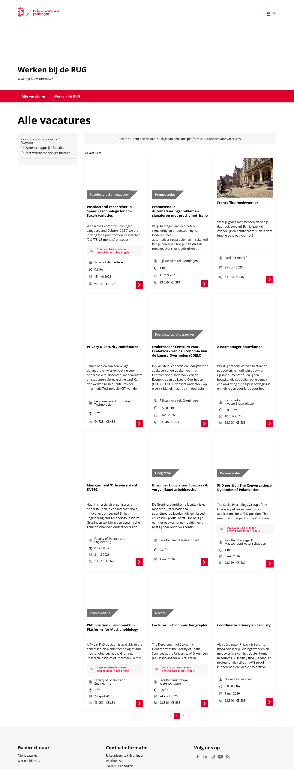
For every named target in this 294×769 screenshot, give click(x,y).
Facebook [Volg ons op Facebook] (198, 739)
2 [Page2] (183, 699)
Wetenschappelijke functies (45, 148)
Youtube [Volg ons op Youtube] (220, 739)
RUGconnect (209, 139)
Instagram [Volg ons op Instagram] (213, 739)
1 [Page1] (177, 699)
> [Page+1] (189, 699)
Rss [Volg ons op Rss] (228, 739)
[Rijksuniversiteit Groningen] (38, 13)
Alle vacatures (34, 96)
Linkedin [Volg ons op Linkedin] (205, 739)
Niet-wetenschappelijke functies (48, 153)
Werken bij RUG (67, 96)
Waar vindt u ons (118, 754)
